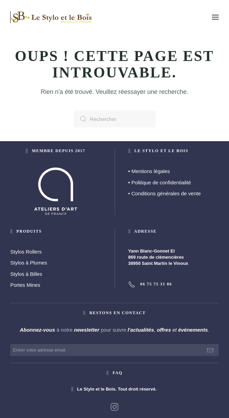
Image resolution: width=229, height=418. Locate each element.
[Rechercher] (115, 118)
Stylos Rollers (26, 252)
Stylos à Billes (26, 274)
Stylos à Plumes (28, 263)
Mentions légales (149, 171)
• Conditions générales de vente (164, 193)
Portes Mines (25, 285)
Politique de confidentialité (159, 182)
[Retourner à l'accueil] (51, 17)
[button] (215, 17)
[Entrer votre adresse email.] (114, 350)
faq (118, 372)
